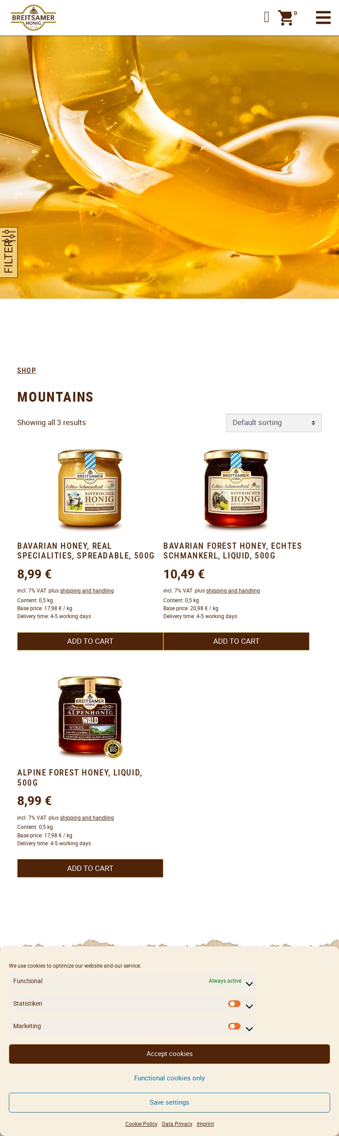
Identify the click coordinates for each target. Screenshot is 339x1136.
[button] (267, 17)
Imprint (205, 1124)
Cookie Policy (141, 1124)
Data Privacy (177, 1124)
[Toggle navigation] (323, 18)
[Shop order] (274, 423)
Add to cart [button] (90, 641)
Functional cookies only (169, 1078)
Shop (26, 371)
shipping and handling (87, 590)
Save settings (169, 1102)
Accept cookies (170, 1053)
